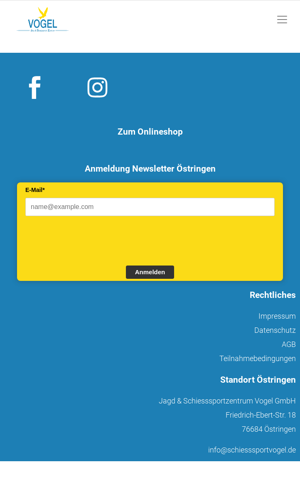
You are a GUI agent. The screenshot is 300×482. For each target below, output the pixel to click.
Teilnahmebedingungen (257, 358)
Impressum (277, 316)
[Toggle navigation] (282, 19)
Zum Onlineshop (150, 132)
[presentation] (88, 240)
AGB (289, 344)
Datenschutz (275, 330)
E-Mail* (35, 190)
